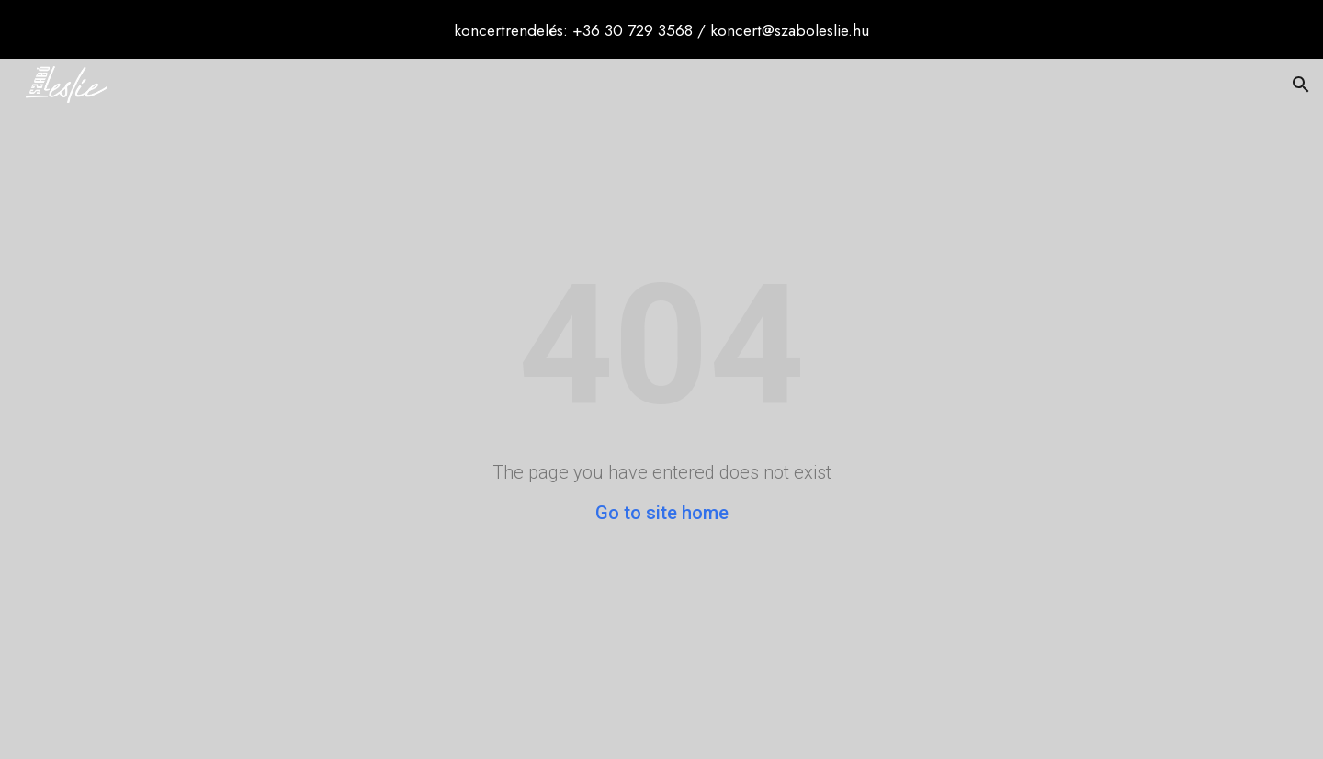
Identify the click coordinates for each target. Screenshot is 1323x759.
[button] (1301, 84)
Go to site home (662, 513)
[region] (661, 29)
